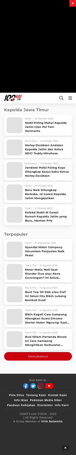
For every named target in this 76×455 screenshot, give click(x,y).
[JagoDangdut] (56, 443)
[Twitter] (33, 386)
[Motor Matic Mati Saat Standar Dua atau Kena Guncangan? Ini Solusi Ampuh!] (38, 271)
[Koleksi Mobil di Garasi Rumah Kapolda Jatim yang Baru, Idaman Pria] (38, 214)
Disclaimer (45, 405)
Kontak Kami (57, 395)
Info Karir (62, 405)
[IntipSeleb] (37, 443)
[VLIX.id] (16, 435)
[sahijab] (56, 428)
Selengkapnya (38, 356)
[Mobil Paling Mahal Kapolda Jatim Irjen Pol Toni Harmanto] (38, 125)
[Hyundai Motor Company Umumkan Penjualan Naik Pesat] (38, 249)
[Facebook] (25, 386)
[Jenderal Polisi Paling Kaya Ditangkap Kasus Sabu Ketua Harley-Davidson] (38, 170)
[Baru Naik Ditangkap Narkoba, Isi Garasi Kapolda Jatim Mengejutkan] (38, 192)
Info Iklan (21, 400)
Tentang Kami (36, 395)
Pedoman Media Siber (46, 400)
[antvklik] (17, 443)
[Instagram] (40, 386)
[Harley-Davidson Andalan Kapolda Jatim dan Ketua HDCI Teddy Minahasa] (38, 147)
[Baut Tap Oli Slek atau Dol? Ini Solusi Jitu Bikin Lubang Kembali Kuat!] (38, 294)
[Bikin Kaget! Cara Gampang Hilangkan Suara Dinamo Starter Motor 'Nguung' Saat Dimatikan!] (38, 316)
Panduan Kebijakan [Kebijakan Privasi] (21, 405)
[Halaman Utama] (12, 98)
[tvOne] (47, 435)
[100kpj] (40, 428)
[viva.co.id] (22, 428)
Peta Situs (16, 395)
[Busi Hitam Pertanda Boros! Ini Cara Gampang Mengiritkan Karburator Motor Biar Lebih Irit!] (38, 339)
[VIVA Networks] (52, 421)
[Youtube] (49, 386)
